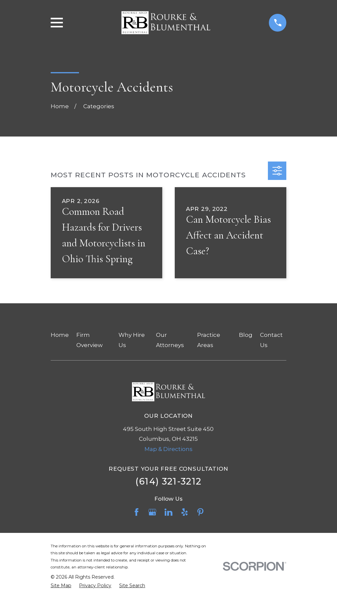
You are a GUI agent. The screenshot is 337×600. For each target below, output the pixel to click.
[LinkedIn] (168, 512)
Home (60, 335)
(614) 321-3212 (168, 481)
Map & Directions (168, 449)
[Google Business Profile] (152, 512)
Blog (245, 335)
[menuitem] (61, 586)
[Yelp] (185, 512)
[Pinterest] (200, 512)
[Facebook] (137, 512)
